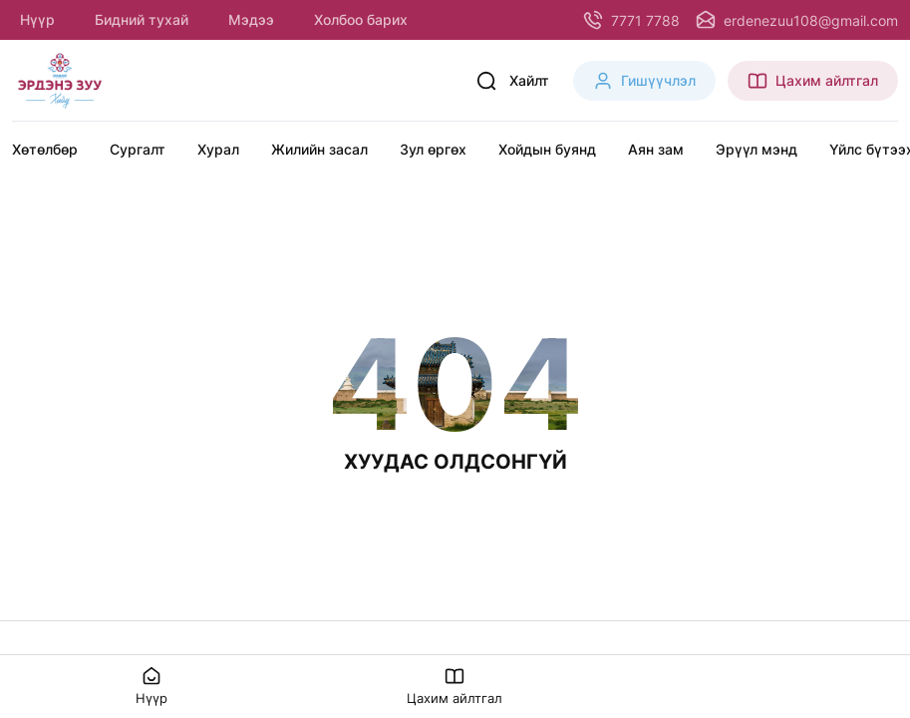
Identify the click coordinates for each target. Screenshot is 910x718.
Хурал (218, 149)
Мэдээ (251, 19)
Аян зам (656, 149)
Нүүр (37, 19)
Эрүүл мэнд (756, 149)
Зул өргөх (433, 149)
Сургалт (137, 149)
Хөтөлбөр (45, 149)
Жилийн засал (319, 149)
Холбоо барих (361, 19)
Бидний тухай (141, 19)
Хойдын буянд (547, 149)
